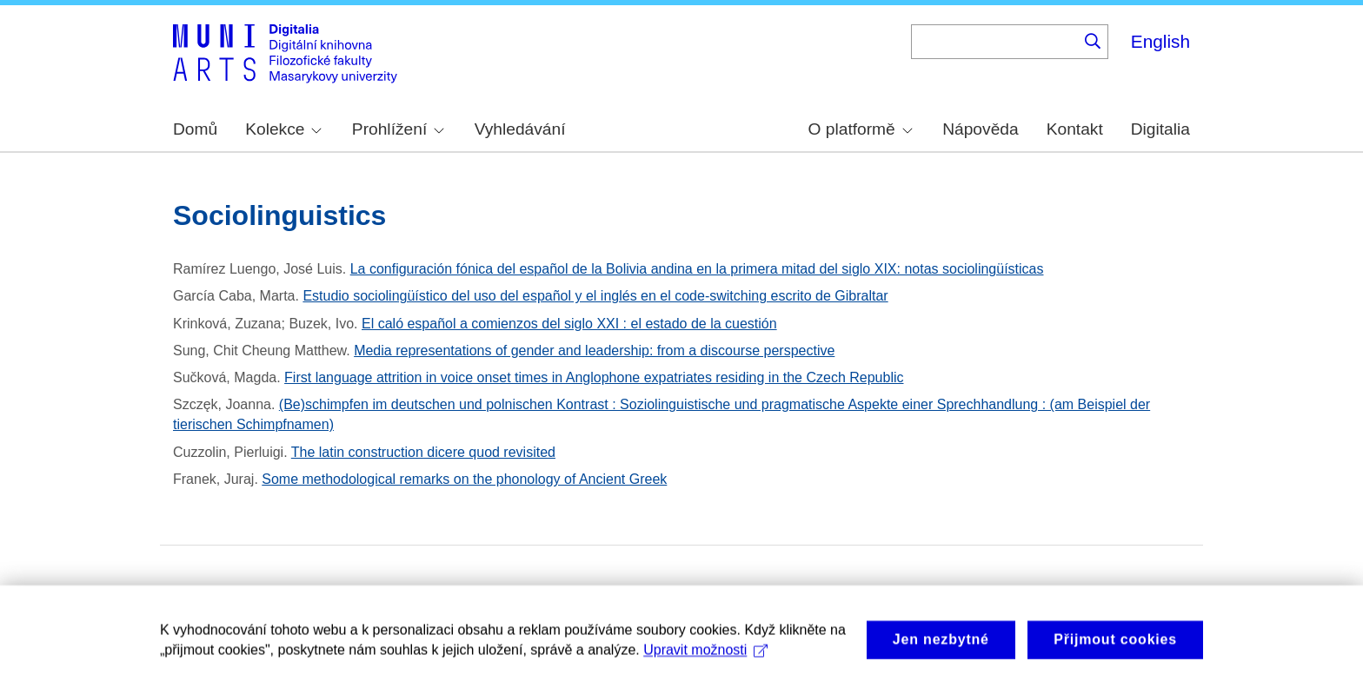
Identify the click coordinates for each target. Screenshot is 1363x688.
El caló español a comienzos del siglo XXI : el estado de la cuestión (569, 323)
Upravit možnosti (705, 657)
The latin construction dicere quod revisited (423, 452)
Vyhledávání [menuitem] (520, 129)
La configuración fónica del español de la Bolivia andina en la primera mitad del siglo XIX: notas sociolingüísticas (697, 268)
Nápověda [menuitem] (980, 129)
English (1160, 41)
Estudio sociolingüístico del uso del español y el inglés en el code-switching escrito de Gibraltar (595, 295)
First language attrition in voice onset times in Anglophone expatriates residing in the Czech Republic (593, 377)
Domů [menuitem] (195, 129)
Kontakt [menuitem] (1075, 129)
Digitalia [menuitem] (1160, 129)
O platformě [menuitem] (860, 129)
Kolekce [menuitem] (283, 129)
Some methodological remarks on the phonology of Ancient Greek (464, 479)
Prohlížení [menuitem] (398, 129)
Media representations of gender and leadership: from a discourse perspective (594, 350)
